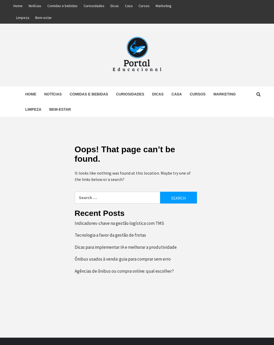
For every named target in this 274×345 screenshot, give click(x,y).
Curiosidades (94, 5)
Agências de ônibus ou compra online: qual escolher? (124, 271)
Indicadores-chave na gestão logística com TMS (119, 223)
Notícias (35, 5)
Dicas (114, 5)
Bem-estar (43, 17)
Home (18, 5)
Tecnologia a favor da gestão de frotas (110, 235)
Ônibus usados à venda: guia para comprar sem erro (123, 259)
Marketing (163, 5)
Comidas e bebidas (62, 5)
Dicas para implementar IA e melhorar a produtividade (126, 247)
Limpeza (22, 17)
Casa (129, 5)
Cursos (144, 5)
